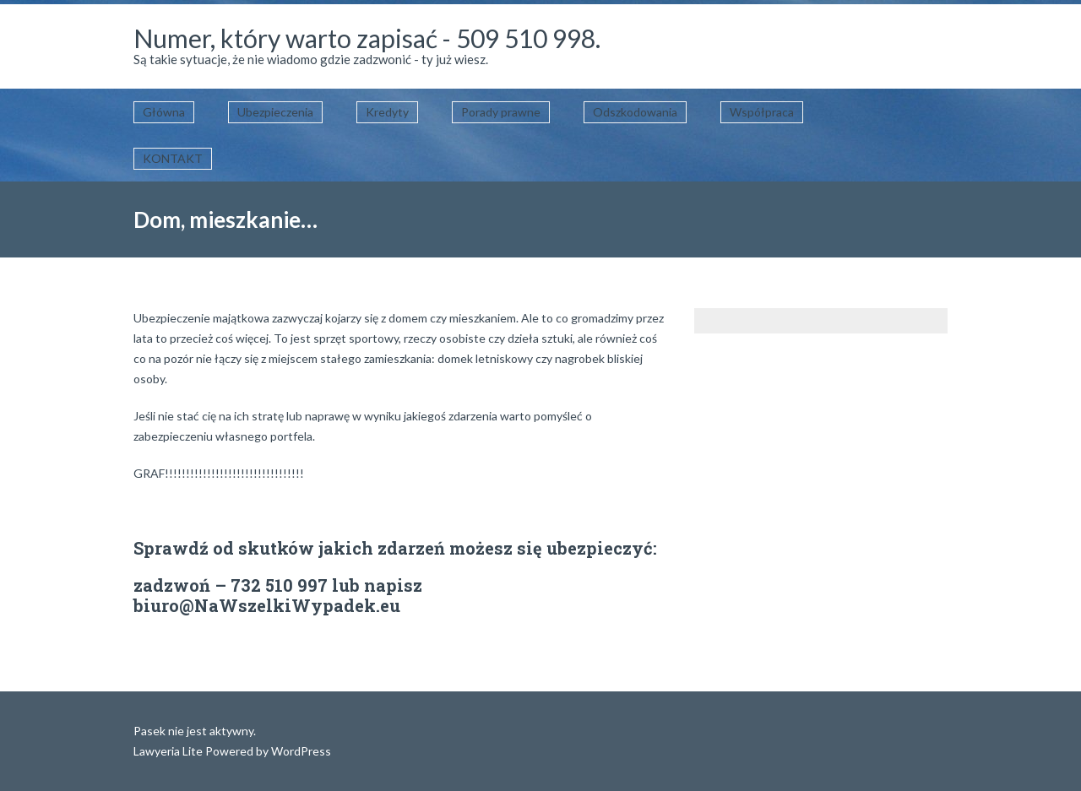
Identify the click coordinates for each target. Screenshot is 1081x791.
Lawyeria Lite (169, 751)
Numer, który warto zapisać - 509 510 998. (366, 38)
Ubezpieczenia (275, 112)
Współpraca (762, 112)
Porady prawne (500, 112)
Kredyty (387, 112)
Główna (164, 112)
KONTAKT (173, 158)
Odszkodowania (635, 112)
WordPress (300, 751)
